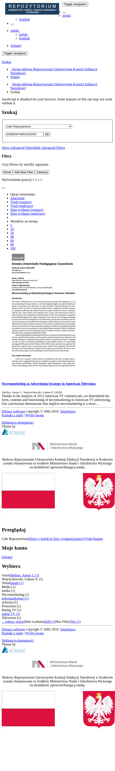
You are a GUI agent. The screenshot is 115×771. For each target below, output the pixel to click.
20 (12, 233)
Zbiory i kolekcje (41, 539)
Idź (47, 134)
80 (12, 244)
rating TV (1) (11, 614)
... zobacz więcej (13, 621)
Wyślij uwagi (34, 415)
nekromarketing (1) (15, 598)
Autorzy (78, 539)
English (24, 19)
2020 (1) (50, 621)
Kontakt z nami (12, 415)
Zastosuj (42, 172)
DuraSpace (68, 411)
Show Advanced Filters (18, 148)
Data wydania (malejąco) (27, 213)
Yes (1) (76, 621)
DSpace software (13, 411)
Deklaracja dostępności (18, 422)
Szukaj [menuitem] (15, 77)
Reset (7, 172)
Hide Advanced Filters (49, 148)
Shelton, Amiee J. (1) (24, 575)
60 (12, 240)
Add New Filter (23, 172)
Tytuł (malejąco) (21, 206)
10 (12, 229)
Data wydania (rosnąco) (26, 210)
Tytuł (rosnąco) (21, 202)
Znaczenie (17, 198)
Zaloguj (7, 557)
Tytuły (88, 539)
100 (13, 248)
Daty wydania (62, 539)
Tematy (98, 539)
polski (66, 15)
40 (12, 237)
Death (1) (17, 583)
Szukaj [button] (7, 62)
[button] (64, 13)
